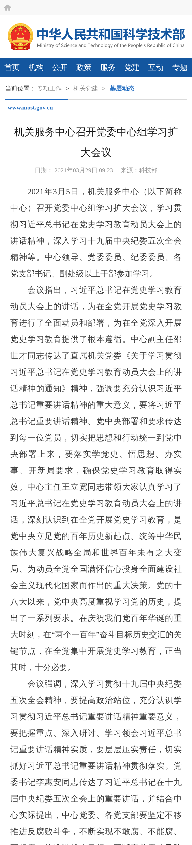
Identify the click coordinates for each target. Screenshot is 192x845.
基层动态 (122, 88)
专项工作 (49, 88)
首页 (12, 67)
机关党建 (85, 88)
